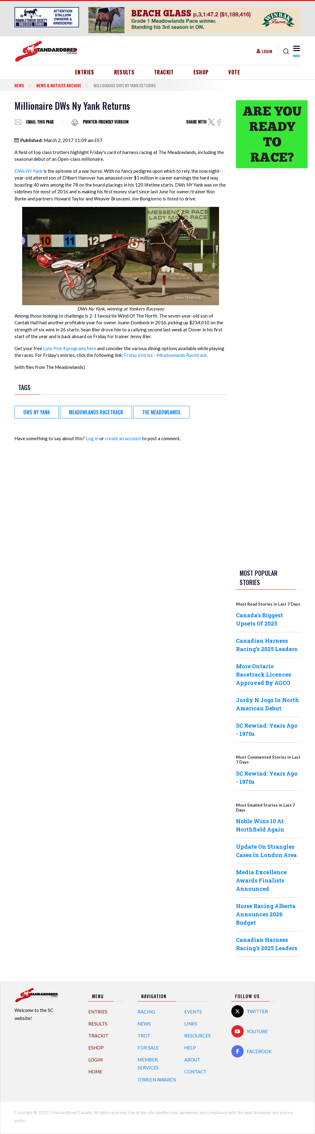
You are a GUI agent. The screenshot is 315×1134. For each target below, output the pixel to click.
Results (124, 72)
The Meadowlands (161, 412)
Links (190, 1023)
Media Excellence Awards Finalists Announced (261, 880)
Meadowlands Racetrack (96, 412)
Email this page (40, 121)
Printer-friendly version (106, 121)
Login (267, 51)
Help (190, 1047)
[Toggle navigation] (296, 51)
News (19, 85)
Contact (195, 1071)
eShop (201, 72)
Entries (84, 72)
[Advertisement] (268, 269)
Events (193, 1011)
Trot (144, 1035)
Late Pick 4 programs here (69, 348)
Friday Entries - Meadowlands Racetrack (165, 355)
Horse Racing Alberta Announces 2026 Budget (266, 914)
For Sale (148, 1047)
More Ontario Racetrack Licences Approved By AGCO (263, 674)
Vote (234, 72)
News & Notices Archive (58, 85)
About (192, 1059)
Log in (92, 438)
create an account (123, 438)
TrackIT (164, 72)
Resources (197, 1035)
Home (95, 1071)
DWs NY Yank (28, 171)
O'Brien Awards (157, 1079)
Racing (146, 1011)
